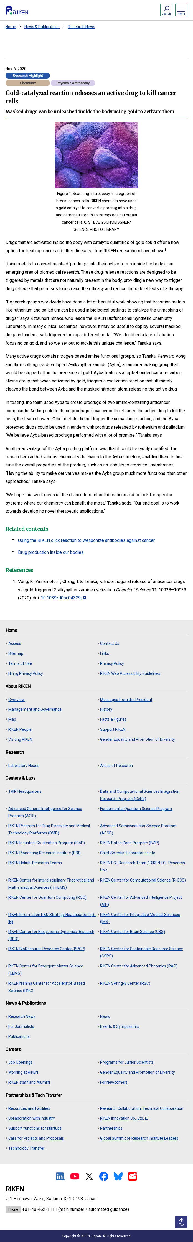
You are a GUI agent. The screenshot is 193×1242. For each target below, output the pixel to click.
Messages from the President (126, 699)
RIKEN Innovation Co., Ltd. (124, 1118)
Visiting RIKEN (20, 739)
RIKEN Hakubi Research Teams (35, 863)
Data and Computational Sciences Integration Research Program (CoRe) (139, 795)
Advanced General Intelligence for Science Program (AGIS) (45, 812)
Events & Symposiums (119, 1026)
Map (12, 719)
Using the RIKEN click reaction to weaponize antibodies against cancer (86, 540)
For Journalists (21, 1026)
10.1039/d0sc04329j (63, 598)
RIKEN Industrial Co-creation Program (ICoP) (46, 843)
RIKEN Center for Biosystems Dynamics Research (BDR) (51, 935)
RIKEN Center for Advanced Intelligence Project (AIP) (141, 901)
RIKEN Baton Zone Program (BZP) (129, 843)
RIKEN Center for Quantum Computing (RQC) (47, 897)
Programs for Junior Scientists (127, 1062)
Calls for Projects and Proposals (36, 1138)
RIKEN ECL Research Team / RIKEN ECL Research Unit (142, 866)
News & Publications (42, 26)
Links (104, 653)
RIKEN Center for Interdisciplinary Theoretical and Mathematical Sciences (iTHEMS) (51, 884)
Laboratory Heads (23, 765)
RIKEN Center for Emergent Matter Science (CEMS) (45, 970)
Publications (19, 1036)
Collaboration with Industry (31, 1118)
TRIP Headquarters (25, 791)
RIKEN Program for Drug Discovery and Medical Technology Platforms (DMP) (49, 829)
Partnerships (111, 1128)
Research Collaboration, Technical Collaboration (141, 1108)
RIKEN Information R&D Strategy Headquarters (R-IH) (52, 918)
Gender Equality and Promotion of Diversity (137, 739)
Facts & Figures (113, 719)
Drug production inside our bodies (51, 552)
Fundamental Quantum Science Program (136, 808)
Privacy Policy (112, 663)
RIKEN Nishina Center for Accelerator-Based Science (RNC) (46, 987)
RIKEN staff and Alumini (29, 1082)
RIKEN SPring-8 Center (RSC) (125, 983)
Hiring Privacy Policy (25, 673)
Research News (81, 26)
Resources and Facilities (29, 1108)
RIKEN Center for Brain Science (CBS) (132, 931)
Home (11, 26)
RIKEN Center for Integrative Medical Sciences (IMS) (140, 918)
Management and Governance (35, 709)
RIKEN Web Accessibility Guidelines (130, 673)
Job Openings (20, 1062)
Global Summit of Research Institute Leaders (139, 1138)
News (105, 1016)
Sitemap (15, 653)
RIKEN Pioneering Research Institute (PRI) (44, 853)
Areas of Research (116, 765)
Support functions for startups (35, 1128)
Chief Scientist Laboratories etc (127, 853)
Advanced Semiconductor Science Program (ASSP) (138, 829)
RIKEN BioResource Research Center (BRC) (46, 948)
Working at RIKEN (23, 1072)
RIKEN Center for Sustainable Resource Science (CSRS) (141, 952)
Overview (16, 699)
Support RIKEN (112, 729)
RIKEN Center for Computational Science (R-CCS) (143, 880)
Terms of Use (20, 663)
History (106, 709)
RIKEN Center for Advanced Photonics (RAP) (138, 966)
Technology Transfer (26, 1148)
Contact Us (109, 643)
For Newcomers (114, 1082)
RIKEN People (20, 729)
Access (14, 643)
